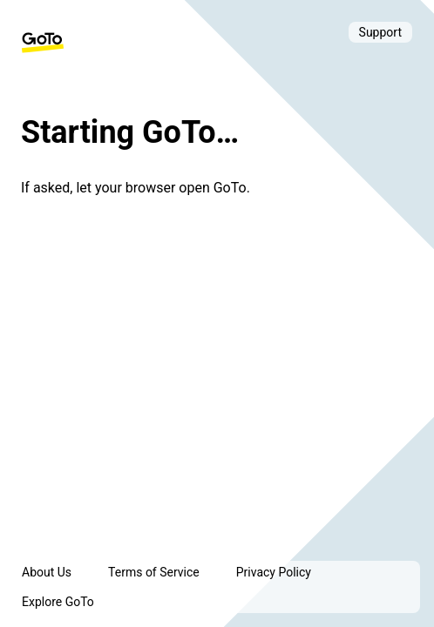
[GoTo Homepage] (42, 42)
